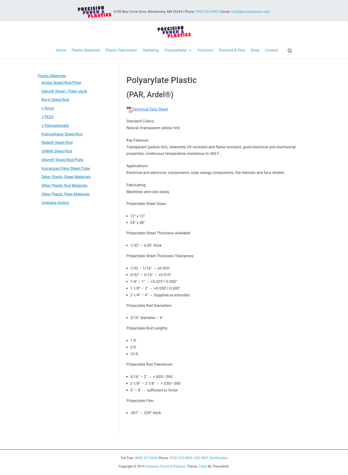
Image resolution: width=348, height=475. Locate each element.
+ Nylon (47, 108)
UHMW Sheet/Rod (56, 151)
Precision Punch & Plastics (165, 466)
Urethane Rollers (55, 203)
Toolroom (205, 50)
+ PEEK (47, 117)
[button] (189, 50)
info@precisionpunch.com (250, 11)
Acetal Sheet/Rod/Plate (61, 82)
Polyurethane (178, 50)
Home (61, 50)
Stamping (151, 50)
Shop (255, 50)
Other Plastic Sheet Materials (66, 177)
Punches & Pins (232, 50)
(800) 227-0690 (146, 458)
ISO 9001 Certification (211, 458)
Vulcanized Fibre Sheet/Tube (65, 168)
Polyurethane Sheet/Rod (62, 134)
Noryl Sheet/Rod (55, 99)
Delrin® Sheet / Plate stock (64, 91)
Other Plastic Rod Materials (64, 185)
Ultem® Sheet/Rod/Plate (62, 160)
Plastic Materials (86, 50)
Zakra (203, 466)
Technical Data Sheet (147, 109)
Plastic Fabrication (121, 50)
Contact (271, 50)
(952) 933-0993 (207, 11)
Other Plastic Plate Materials (65, 194)
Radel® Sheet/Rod (57, 142)
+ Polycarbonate (55, 125)
